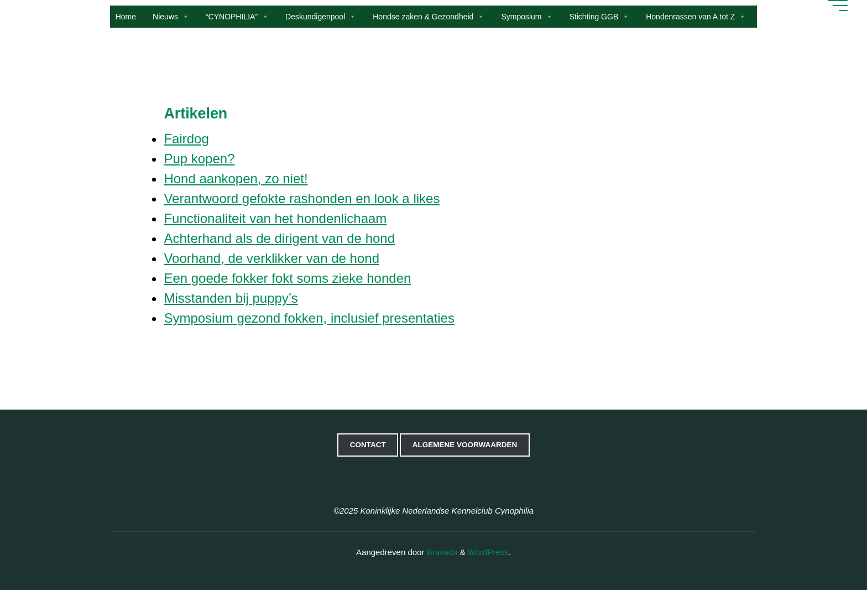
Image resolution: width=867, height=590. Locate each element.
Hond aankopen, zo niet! (235, 178)
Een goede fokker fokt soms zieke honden (287, 278)
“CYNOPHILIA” (237, 17)
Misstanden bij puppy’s (230, 298)
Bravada (440, 552)
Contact (368, 445)
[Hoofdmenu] (837, 5)
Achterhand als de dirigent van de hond (279, 238)
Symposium (526, 17)
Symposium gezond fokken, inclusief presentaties (309, 317)
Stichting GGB (600, 17)
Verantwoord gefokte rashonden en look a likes (302, 198)
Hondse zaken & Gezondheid (428, 17)
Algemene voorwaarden (465, 445)
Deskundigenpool (320, 17)
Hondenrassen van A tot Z (696, 17)
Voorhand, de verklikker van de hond (271, 258)
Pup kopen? (199, 158)
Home (126, 16)
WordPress (488, 552)
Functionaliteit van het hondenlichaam (275, 218)
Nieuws (171, 17)
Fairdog (186, 138)
